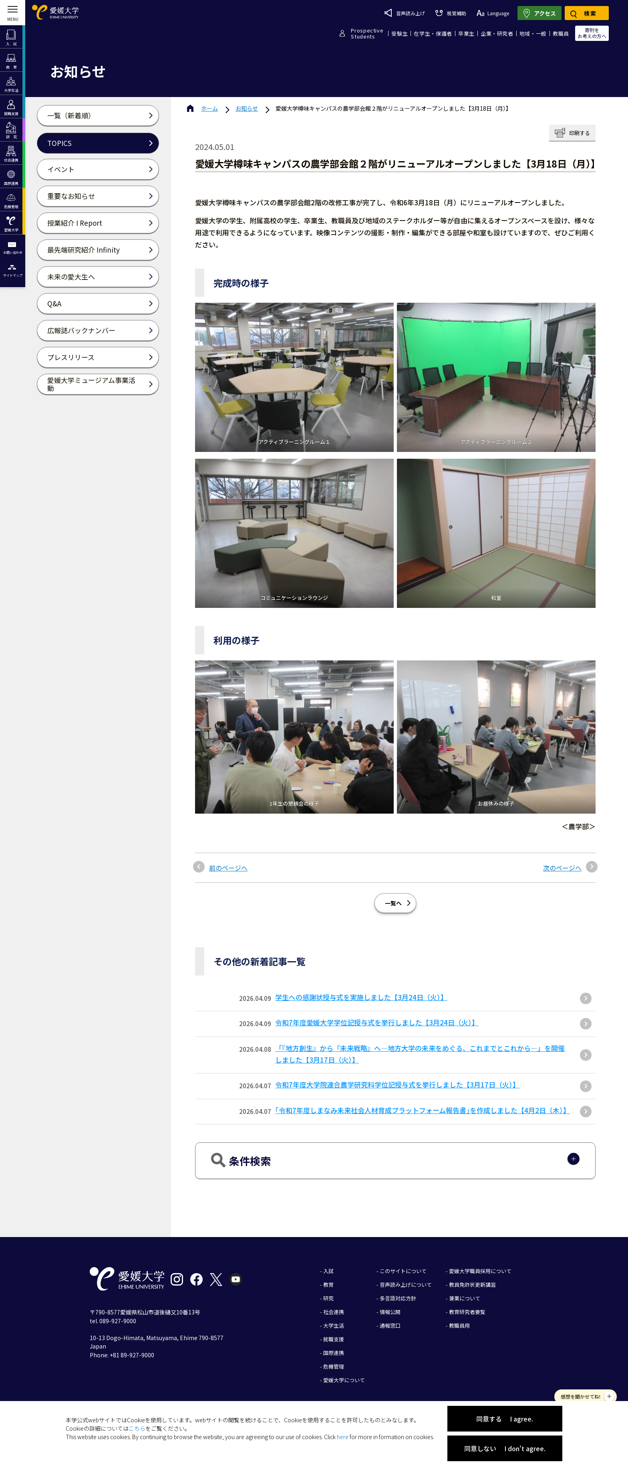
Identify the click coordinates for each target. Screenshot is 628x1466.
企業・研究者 (497, 33)
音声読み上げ (404, 13)
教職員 (561, 33)
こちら (137, 1428)
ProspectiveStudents (367, 33)
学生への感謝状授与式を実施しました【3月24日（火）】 (361, 997)
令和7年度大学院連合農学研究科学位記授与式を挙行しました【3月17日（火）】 (397, 1084)
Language (493, 13)
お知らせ (246, 108)
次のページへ (562, 867)
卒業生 (466, 33)
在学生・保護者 (433, 33)
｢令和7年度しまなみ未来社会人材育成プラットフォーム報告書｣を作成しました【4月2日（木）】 (422, 1110)
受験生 (399, 33)
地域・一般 (533, 33)
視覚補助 (450, 13)
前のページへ (228, 867)
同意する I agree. (504, 1418)
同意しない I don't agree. (504, 1448)
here (342, 1437)
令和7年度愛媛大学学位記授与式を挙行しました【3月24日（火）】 (377, 1022)
